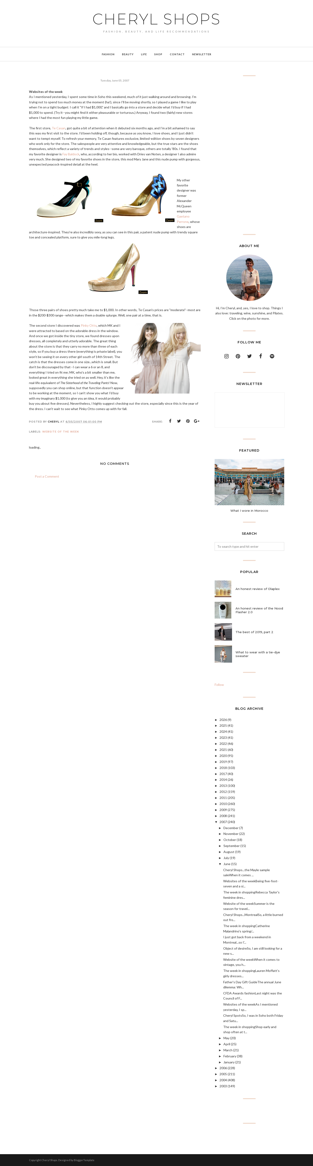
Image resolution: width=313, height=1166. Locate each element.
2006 (223, 1068)
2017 (223, 774)
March (227, 1050)
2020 (223, 756)
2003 (223, 1086)
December (231, 828)
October (229, 840)
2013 (223, 786)
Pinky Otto (89, 325)
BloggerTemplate (84, 1160)
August (228, 852)
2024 (223, 731)
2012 (223, 792)
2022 (223, 744)
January (229, 1062)
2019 (223, 762)
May (226, 1038)
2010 (223, 804)
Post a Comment (47, 476)
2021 (223, 750)
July (226, 858)
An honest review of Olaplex (258, 589)
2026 (223, 720)
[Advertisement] (249, 155)
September (231, 846)
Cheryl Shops (156, 19)
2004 (223, 1080)
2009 (223, 810)
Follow (219, 685)
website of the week (60, 431)
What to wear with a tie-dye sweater (258, 654)
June (226, 864)
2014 (223, 780)
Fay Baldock (70, 154)
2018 (223, 768)
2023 (223, 737)
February (229, 1056)
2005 (223, 1074)
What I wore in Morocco (249, 510)
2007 (223, 822)
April (226, 1044)
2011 (223, 798)
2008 (223, 816)
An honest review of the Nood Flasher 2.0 (259, 610)
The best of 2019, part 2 (254, 632)
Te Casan (58, 128)
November (231, 834)
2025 (223, 725)
